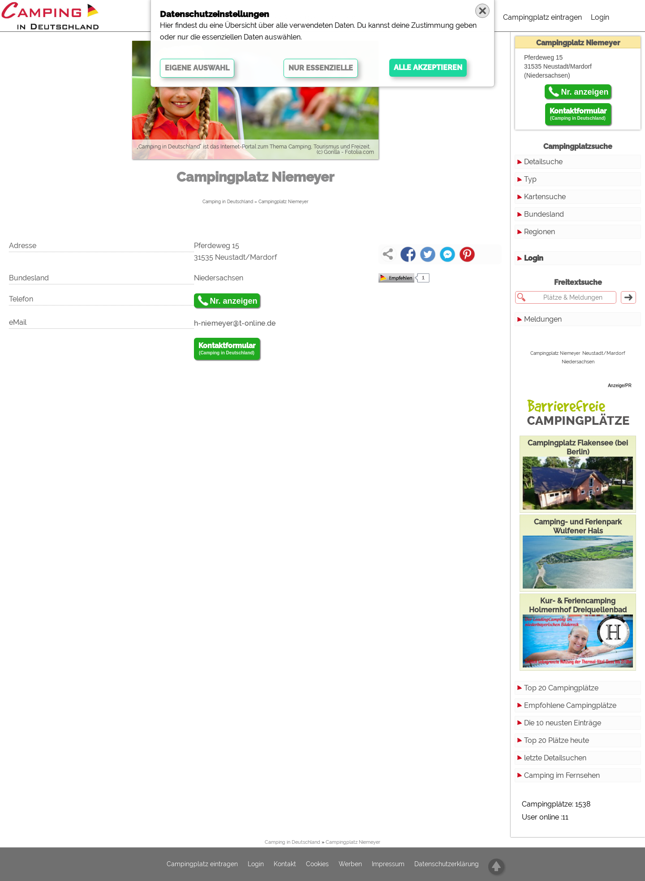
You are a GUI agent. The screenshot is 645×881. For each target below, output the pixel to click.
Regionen (539, 231)
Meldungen (543, 319)
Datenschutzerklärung (446, 864)
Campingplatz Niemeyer (283, 201)
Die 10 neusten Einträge (562, 723)
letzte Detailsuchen (555, 758)
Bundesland (544, 214)
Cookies (317, 864)
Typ (530, 179)
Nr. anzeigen (234, 301)
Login (600, 17)
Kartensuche (545, 196)
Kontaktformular (226, 349)
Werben (350, 864)
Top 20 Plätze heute (556, 740)
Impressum (388, 864)
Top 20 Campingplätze (561, 688)
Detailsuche (543, 161)
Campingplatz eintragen (542, 17)
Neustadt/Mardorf (603, 353)
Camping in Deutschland (227, 201)
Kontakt (285, 864)
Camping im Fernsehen (562, 775)
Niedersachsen (578, 362)
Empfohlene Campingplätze (570, 705)
